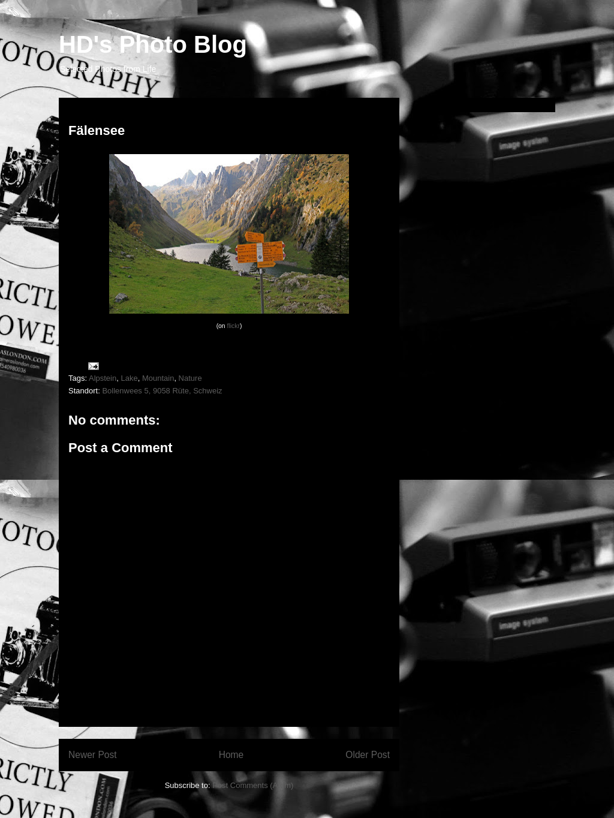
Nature (190, 378)
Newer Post (92, 755)
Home (231, 755)
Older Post (367, 755)
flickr (233, 326)
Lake (129, 378)
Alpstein (102, 378)
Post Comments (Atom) (252, 785)
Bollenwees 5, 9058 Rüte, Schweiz (162, 390)
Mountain (158, 378)
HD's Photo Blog (153, 44)
